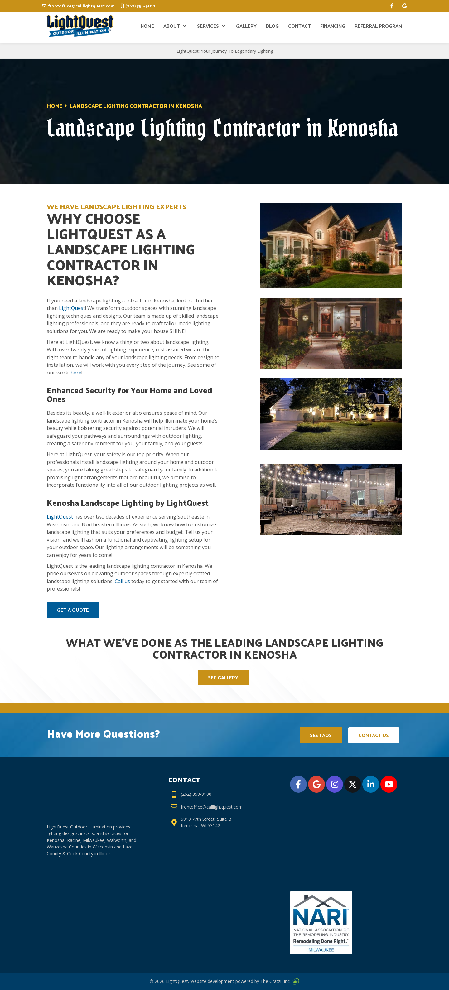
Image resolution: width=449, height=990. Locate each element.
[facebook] (391, 6)
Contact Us (374, 735)
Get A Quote (73, 609)
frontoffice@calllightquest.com (81, 6)
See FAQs (321, 735)
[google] (404, 6)
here (75, 372)
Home (54, 105)
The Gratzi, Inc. (279, 981)
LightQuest (72, 308)
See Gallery (223, 677)
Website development (212, 981)
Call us (122, 581)
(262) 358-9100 (140, 6)
